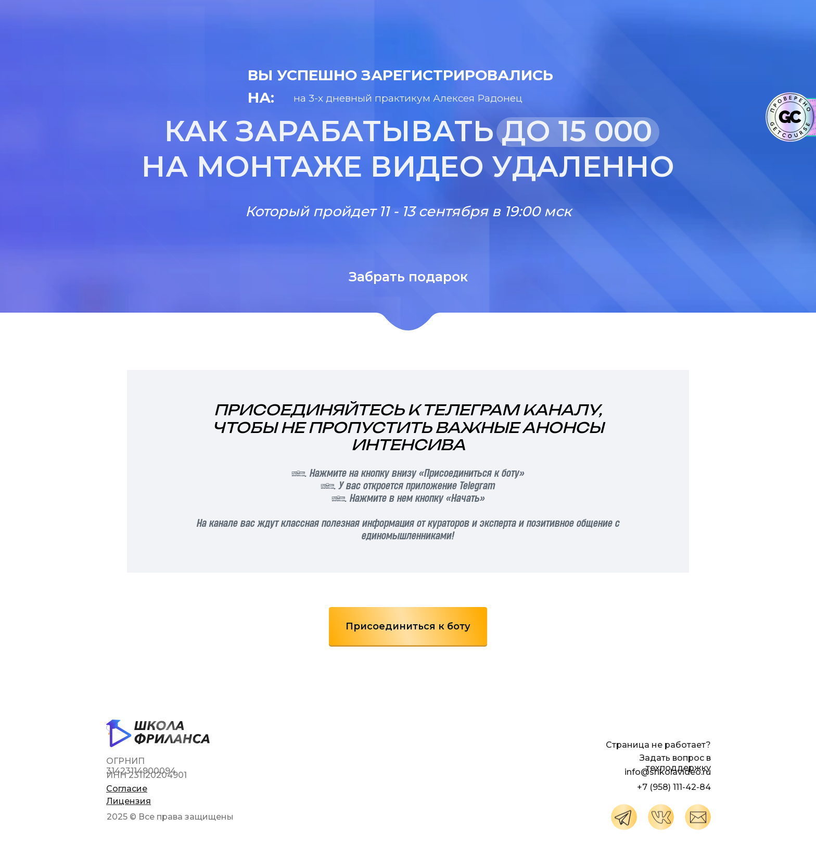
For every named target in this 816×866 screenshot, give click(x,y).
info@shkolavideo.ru (667, 772)
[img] (624, 817)
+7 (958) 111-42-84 (674, 787)
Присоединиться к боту (408, 626)
